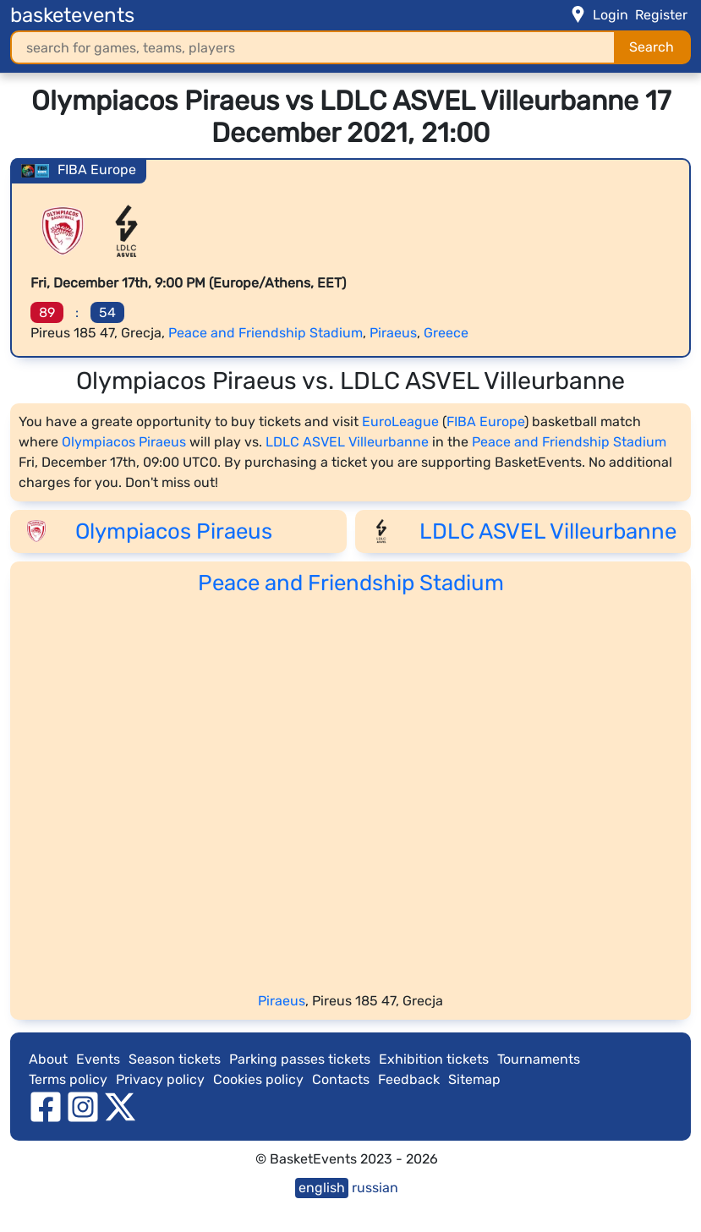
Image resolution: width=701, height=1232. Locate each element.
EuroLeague (400, 421)
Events (98, 1059)
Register (661, 15)
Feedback (409, 1079)
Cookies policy (258, 1079)
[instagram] (83, 1106)
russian (375, 1188)
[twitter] (120, 1106)
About (48, 1059)
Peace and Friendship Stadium (265, 333)
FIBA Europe (485, 421)
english (321, 1188)
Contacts (341, 1079)
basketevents (72, 15)
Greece (446, 333)
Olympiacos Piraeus (124, 442)
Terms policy (68, 1079)
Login (610, 15)
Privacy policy (160, 1079)
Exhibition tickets (434, 1059)
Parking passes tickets (299, 1059)
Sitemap (474, 1079)
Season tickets (175, 1059)
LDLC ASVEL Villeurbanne (347, 442)
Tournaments (538, 1059)
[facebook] (46, 1106)
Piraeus (393, 333)
